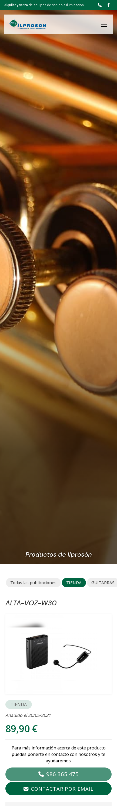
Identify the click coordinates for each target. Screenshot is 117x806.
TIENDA (19, 704)
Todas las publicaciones (33, 582)
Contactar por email (62, 788)
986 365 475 (62, 774)
